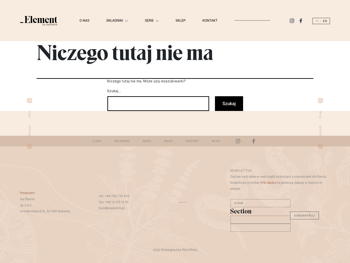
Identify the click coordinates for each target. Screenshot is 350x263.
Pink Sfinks (189, 250)
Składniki (114, 21)
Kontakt (209, 21)
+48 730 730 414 (117, 196)
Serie (149, 21)
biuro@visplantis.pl (112, 208)
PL (317, 21)
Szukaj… (114, 91)
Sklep (180, 21)
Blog (216, 141)
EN (325, 21)
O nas (84, 21)
